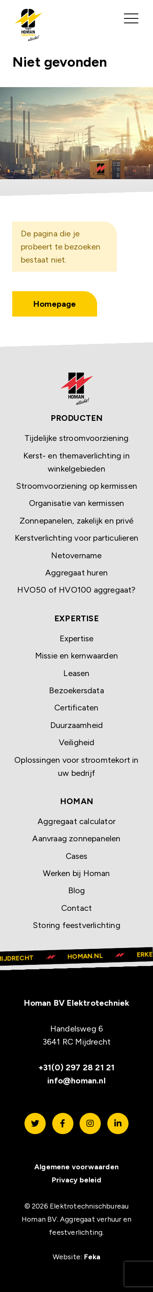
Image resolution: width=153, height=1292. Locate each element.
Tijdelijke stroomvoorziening (76, 438)
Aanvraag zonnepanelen (76, 838)
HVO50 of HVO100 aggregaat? (76, 590)
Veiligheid (77, 742)
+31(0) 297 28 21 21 (76, 1067)
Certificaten (76, 707)
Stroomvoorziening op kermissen (76, 486)
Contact (76, 908)
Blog (76, 890)
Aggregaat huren (76, 572)
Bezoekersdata (76, 690)
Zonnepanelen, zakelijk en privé (76, 521)
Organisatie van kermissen (76, 503)
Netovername (76, 555)
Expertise (77, 638)
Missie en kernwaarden (76, 656)
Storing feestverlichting (76, 925)
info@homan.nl (76, 1080)
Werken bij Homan (76, 873)
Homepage (54, 304)
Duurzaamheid (76, 725)
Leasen (76, 673)
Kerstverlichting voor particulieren (76, 538)
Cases (77, 856)
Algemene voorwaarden (76, 1166)
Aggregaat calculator (76, 821)
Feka (92, 1256)
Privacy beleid (76, 1179)
